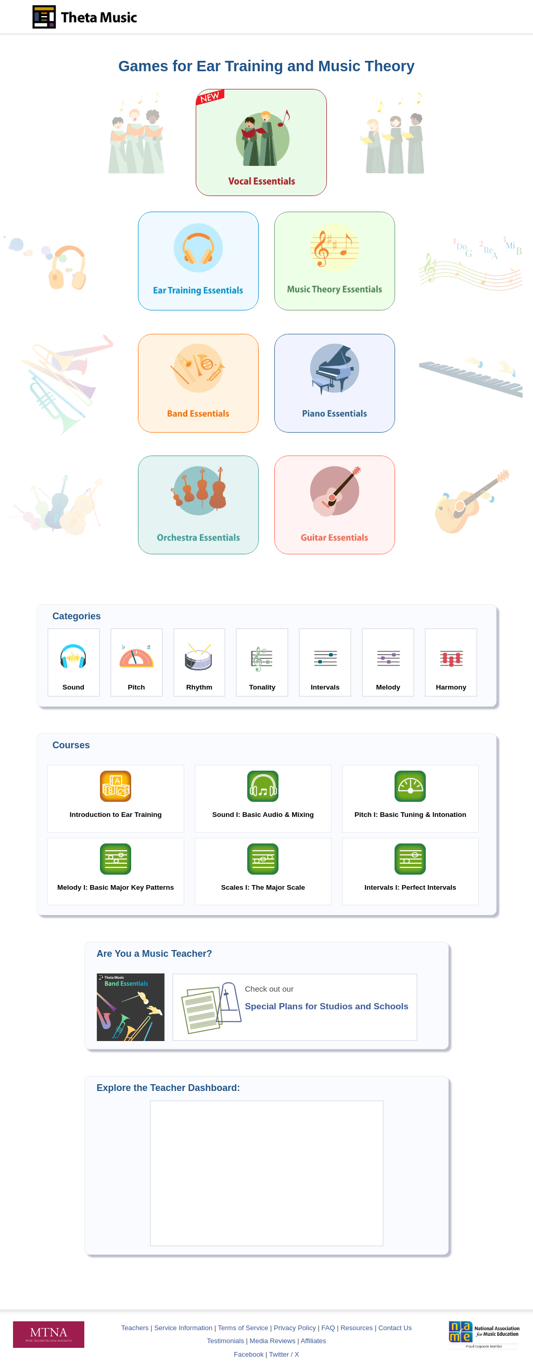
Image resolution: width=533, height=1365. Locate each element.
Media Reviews (273, 1341)
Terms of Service (243, 1328)
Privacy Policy (295, 1328)
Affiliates (313, 1341)
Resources (356, 1328)
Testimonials (225, 1341)
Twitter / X (284, 1354)
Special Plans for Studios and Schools (327, 1006)
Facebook (248, 1354)
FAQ (328, 1328)
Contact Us (395, 1328)
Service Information (183, 1328)
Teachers (135, 1328)
